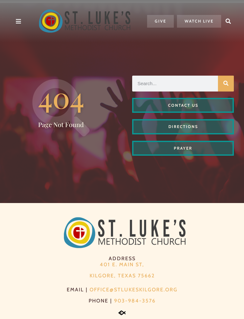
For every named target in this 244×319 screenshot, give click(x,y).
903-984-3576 (135, 301)
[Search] (226, 84)
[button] (228, 21)
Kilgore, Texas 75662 (122, 276)
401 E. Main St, (122, 264)
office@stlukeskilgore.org (134, 290)
